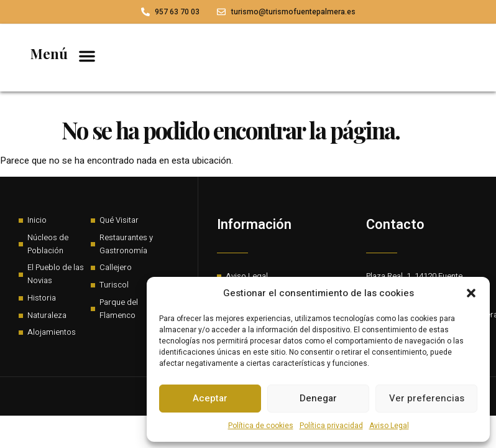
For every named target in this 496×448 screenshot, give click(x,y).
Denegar (318, 398)
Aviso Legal (389, 425)
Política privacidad (331, 425)
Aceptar (210, 398)
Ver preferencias (426, 398)
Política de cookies (260, 425)
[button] (471, 293)
